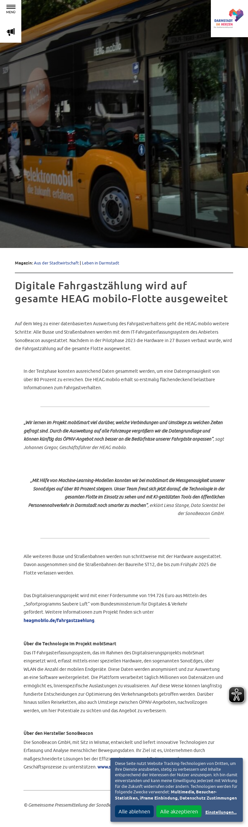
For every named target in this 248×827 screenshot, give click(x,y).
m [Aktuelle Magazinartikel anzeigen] (11, 32)
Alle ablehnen (134, 811)
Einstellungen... (221, 812)
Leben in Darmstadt (100, 263)
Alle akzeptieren (179, 811)
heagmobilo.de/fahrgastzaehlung (59, 621)
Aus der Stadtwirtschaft (56, 263)
